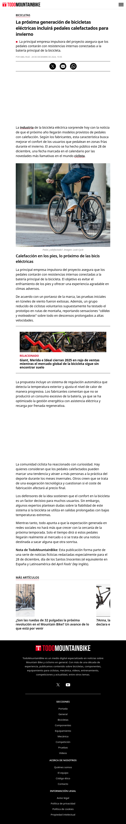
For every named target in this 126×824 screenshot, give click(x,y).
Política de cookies (63, 809)
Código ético (63, 778)
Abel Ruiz (25, 57)
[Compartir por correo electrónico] (63, 66)
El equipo (63, 772)
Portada (63, 708)
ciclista (79, 156)
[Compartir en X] (52, 66)
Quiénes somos (63, 767)
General (62, 714)
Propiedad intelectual (63, 814)
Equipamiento (63, 730)
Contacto (63, 783)
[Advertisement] (63, 434)
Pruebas (63, 747)
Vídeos (63, 753)
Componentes (63, 725)
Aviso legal (63, 798)
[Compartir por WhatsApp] (73, 66)
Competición (63, 742)
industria (27, 127)
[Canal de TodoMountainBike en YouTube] (68, 684)
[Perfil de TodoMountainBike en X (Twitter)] (58, 684)
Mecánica (63, 736)
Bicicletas (63, 719)
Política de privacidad (63, 803)
